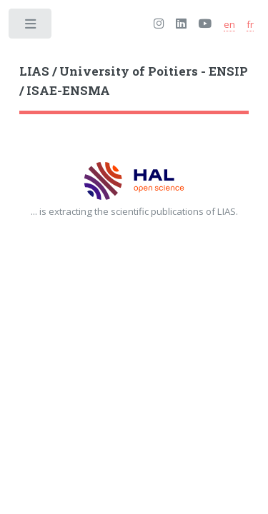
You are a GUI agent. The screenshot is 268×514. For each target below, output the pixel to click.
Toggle (31, 27)
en (229, 24)
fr (250, 24)
